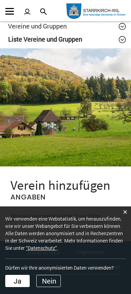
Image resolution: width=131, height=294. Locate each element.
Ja (17, 280)
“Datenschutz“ (41, 248)
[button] (67, 26)
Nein (49, 280)
